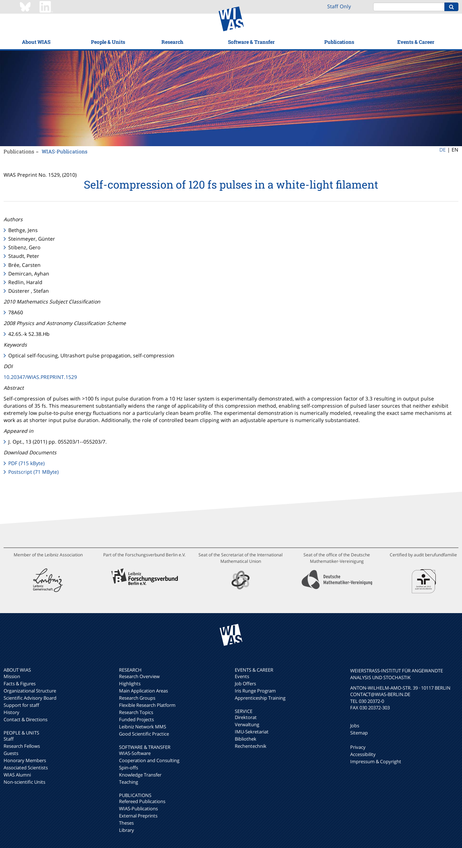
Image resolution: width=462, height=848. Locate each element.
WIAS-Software (135, 753)
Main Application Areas (143, 690)
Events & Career (415, 41)
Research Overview (139, 676)
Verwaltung (247, 724)
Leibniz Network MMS (142, 726)
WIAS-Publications (64, 151)
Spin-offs (128, 767)
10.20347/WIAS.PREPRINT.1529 (40, 377)
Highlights (130, 683)
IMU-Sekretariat (252, 731)
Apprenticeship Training (260, 698)
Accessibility (363, 754)
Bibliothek (245, 739)
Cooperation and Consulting (149, 760)
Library (126, 830)
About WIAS (36, 41)
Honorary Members (25, 760)
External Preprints (138, 815)
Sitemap (359, 732)
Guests (11, 753)
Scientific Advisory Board (30, 698)
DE (442, 149)
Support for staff (21, 705)
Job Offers (245, 683)
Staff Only (339, 6)
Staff (9, 739)
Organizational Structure (30, 690)
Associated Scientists (26, 767)
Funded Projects (136, 719)
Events (242, 676)
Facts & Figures (20, 683)
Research (172, 41)
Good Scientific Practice (144, 734)
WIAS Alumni (17, 774)
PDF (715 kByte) (26, 463)
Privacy (358, 747)
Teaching (128, 782)
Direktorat (246, 717)
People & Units (108, 41)
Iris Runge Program (255, 690)
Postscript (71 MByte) (33, 471)
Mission (12, 676)
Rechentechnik (250, 746)
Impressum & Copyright (375, 761)
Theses (126, 823)
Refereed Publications (142, 801)
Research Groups (137, 698)
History (11, 712)
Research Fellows (22, 746)
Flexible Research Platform (147, 705)
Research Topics (136, 712)
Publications (339, 41)
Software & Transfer (251, 41)
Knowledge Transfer (140, 774)
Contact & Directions (25, 719)
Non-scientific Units (24, 782)
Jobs (354, 725)
